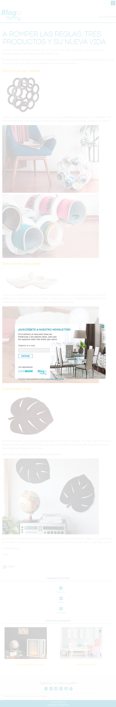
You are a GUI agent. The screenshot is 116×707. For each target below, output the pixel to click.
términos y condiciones (55, 379)
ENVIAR (25, 356)
